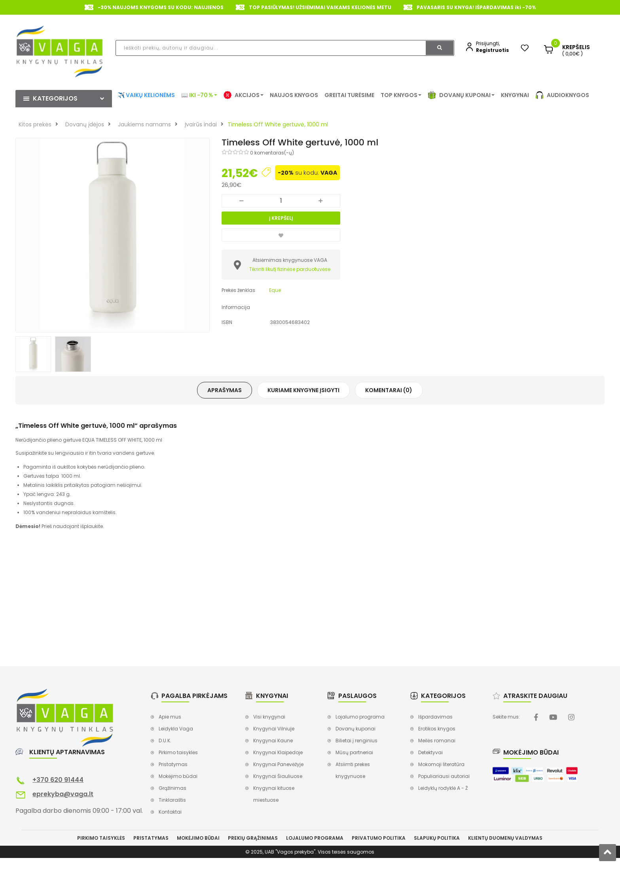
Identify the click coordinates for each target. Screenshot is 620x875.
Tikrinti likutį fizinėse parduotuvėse (289, 269)
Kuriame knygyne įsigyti (303, 390)
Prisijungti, (488, 43)
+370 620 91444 (57, 779)
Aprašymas (224, 390)
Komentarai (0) (388, 390)
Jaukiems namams (144, 124)
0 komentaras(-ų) (272, 152)
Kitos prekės (35, 124)
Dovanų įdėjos (84, 124)
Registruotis (492, 50)
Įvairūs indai (201, 124)
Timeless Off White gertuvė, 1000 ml (278, 124)
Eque (275, 290)
